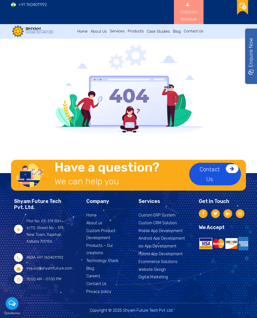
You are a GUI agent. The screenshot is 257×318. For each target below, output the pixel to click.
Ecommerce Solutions (158, 261)
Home (82, 31)
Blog (177, 31)
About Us (99, 31)
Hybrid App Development (161, 253)
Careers (93, 276)
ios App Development (157, 246)
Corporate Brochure (189, 12)
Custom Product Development (100, 234)
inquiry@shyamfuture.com (49, 268)
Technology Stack (102, 260)
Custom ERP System (157, 215)
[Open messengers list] (12, 303)
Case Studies (158, 31)
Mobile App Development (161, 230)
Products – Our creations (99, 249)
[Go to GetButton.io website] (12, 312)
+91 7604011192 (32, 4)
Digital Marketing (153, 277)
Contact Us (219, 173)
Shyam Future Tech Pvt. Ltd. (148, 310)
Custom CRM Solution (158, 223)
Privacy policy (98, 291)
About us (94, 223)
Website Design (152, 269)
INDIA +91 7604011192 (45, 257)
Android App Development (162, 238)
